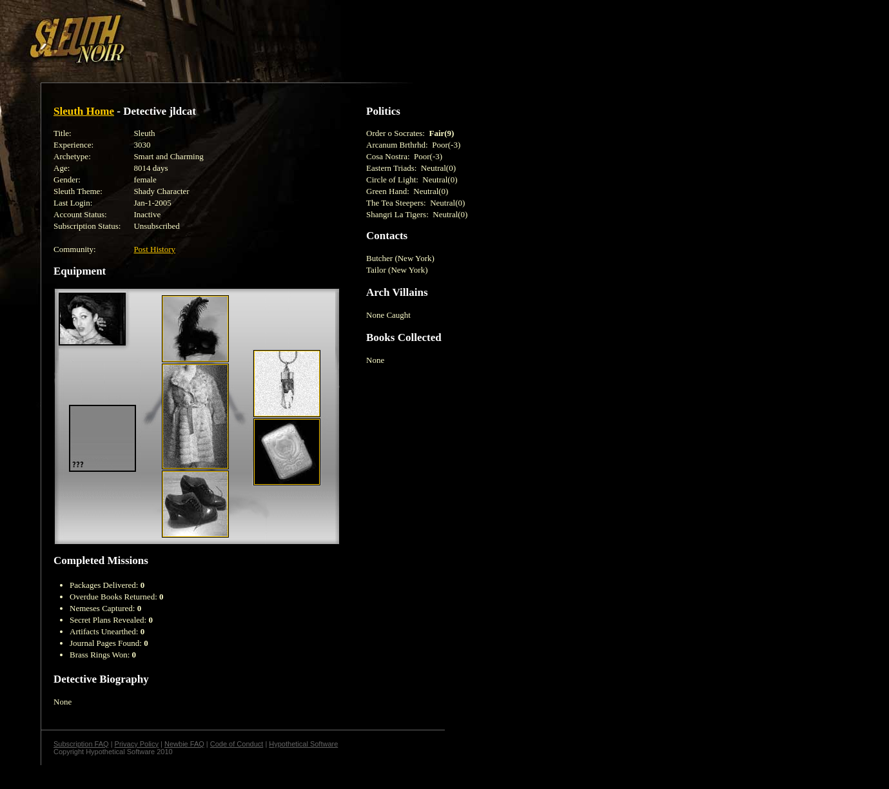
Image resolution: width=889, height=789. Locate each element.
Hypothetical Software (303, 744)
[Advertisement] (224, 34)
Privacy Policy (137, 744)
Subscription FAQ (81, 744)
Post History (154, 249)
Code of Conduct (237, 744)
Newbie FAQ (184, 744)
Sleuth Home (84, 111)
